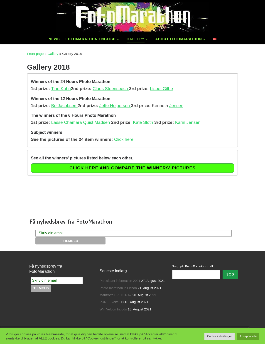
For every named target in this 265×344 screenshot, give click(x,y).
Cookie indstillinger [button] (219, 336)
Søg (230, 274)
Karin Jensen (188, 122)
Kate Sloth (143, 122)
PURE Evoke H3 (112, 302)
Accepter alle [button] (248, 336)
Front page (35, 54)
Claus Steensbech (111, 88)
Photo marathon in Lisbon (118, 288)
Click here (123, 139)
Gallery (52, 54)
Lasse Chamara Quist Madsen (81, 122)
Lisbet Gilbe (161, 88)
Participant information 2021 (120, 281)
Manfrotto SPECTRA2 (116, 295)
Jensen (176, 105)
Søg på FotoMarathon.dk (193, 266)
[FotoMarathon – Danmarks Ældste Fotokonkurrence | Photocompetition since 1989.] (132, 16)
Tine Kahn (61, 88)
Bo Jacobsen (64, 105)
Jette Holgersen (115, 105)
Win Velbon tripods (113, 309)
